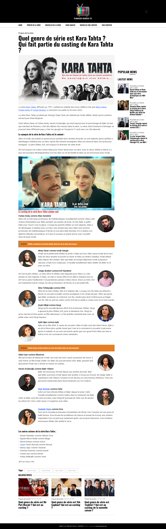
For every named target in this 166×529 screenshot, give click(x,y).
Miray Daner (101, 107)
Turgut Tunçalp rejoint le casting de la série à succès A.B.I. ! (138, 125)
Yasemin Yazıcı (44, 409)
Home (20, 25)
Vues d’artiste (107, 25)
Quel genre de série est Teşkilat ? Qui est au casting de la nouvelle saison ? (97, 506)
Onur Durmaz (44, 389)
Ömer (22, 444)
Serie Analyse (70, 25)
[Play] (66, 183)
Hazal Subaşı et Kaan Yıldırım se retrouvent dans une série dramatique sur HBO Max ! (138, 94)
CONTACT (81, 526)
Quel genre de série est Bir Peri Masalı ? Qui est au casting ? (32, 505)
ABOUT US (62, 526)
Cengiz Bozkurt (39, 110)
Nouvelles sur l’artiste (88, 25)
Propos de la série (34, 25)
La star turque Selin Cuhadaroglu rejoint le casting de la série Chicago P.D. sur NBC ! (138, 139)
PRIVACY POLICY (72, 526)
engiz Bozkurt (31, 471)
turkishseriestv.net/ (101, 526)
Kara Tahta (31, 107)
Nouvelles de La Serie (53, 25)
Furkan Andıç (24, 110)
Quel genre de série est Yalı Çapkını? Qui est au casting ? (65, 505)
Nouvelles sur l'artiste (137, 86)
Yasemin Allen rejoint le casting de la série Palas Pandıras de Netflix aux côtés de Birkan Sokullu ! (138, 110)
